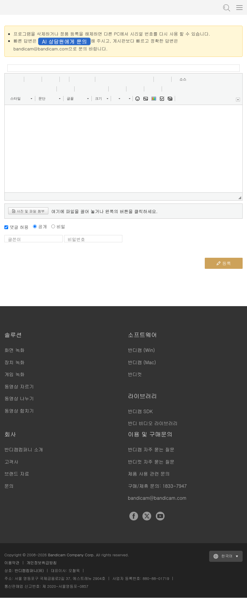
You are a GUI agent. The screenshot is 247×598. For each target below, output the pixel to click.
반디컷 (135, 374)
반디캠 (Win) (141, 350)
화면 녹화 (14, 350)
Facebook (133, 516)
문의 (9, 486)
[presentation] (169, 246)
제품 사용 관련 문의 (149, 473)
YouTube (160, 516)
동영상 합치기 (19, 410)
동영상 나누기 (19, 398)
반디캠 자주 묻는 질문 (151, 449)
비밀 (61, 226)
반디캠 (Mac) (142, 362)
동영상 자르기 (19, 386)
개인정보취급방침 (42, 562)
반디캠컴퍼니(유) (29, 570)
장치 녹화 (14, 362)
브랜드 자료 (16, 473)
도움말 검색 (226, 7)
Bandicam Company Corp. (71, 554)
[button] (11, 79)
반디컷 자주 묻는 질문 (151, 461)
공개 (42, 226)
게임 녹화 (14, 374)
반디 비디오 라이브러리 (153, 423)
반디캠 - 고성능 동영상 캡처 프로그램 (33, 7)
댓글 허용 (19, 227)
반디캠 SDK (140, 411)
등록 (223, 263)
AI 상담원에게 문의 (64, 41)
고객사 (11, 461)
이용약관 (12, 562)
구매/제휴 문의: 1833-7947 (157, 486)
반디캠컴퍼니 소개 (23, 449)
